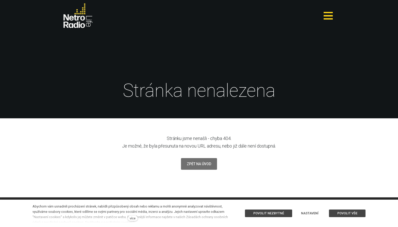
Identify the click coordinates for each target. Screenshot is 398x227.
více (133, 218)
